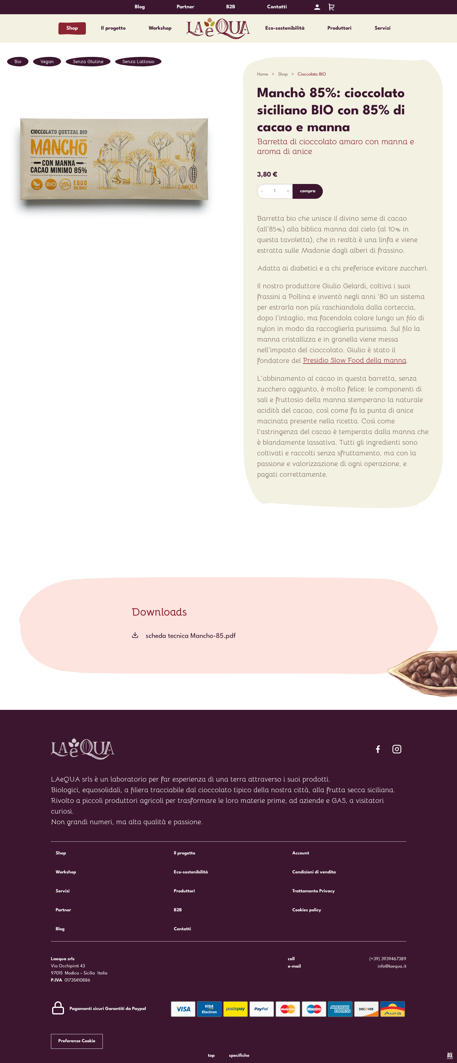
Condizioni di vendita (314, 872)
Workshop (160, 28)
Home (262, 74)
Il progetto (113, 28)
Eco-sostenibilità (284, 28)
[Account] (317, 7)
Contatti (277, 6)
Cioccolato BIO (312, 74)
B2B (230, 6)
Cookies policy (306, 910)
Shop (72, 28)
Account (300, 853)
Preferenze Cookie (76, 1041)
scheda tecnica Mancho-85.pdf (191, 636)
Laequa (218, 28)
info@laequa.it (392, 966)
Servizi (383, 28)
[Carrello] (331, 7)
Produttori (340, 28)
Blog (140, 6)
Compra (307, 191)
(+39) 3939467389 (387, 959)
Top (211, 1056)
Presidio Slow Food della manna (354, 360)
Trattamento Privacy (313, 891)
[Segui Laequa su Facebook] (377, 748)
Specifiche (239, 1056)
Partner (185, 6)
